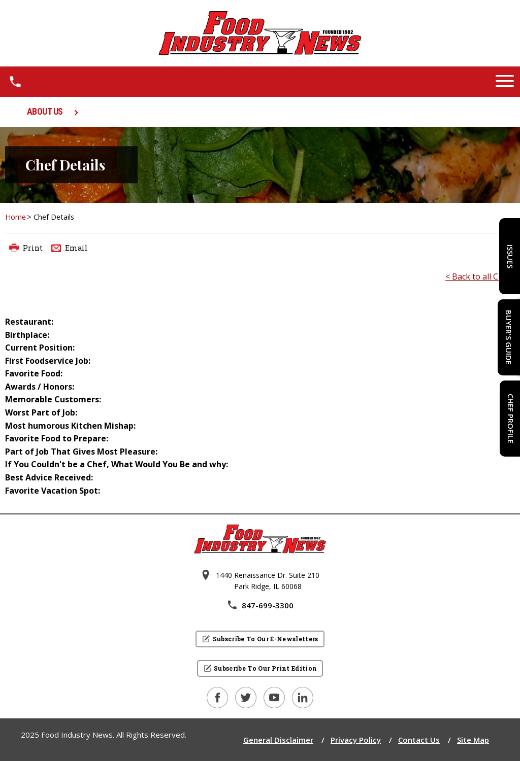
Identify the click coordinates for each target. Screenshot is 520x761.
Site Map (473, 740)
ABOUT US (45, 111)
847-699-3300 (260, 605)
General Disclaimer (278, 740)
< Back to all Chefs (480, 276)
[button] (505, 81)
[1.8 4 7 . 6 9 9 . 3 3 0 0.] (15, 81)
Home (15, 217)
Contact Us (419, 740)
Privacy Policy (356, 740)
